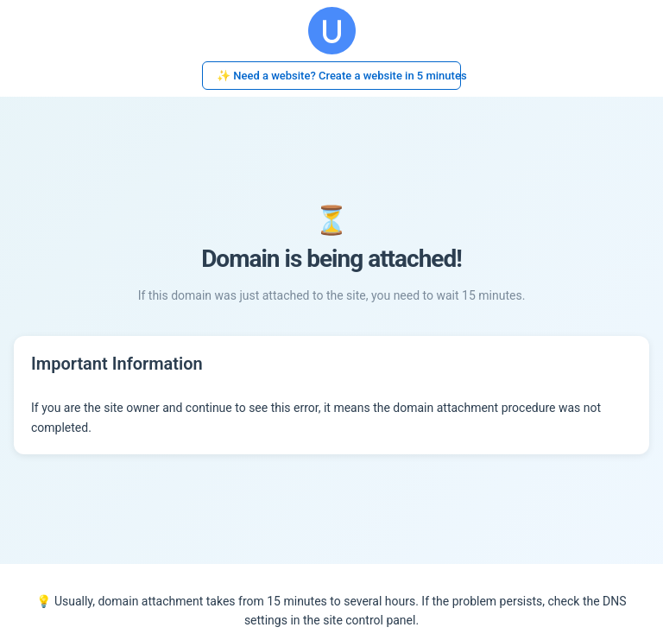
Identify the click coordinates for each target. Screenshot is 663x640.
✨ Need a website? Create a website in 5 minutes (339, 75)
